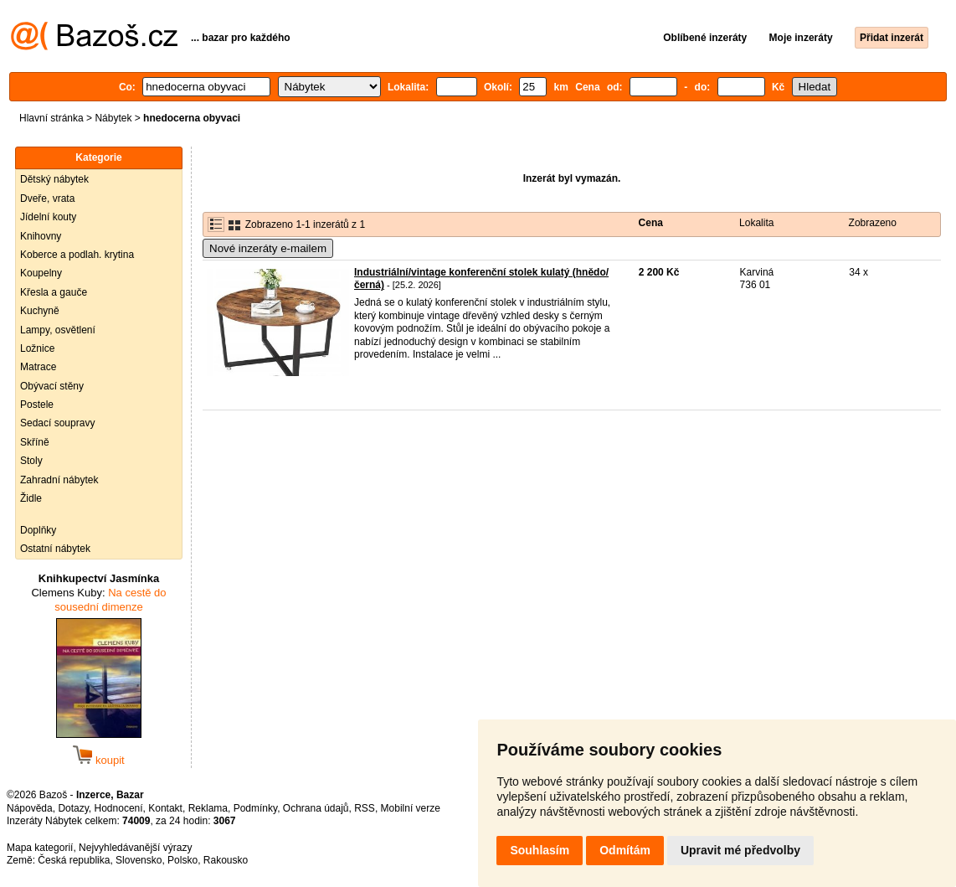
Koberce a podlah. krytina (77, 254)
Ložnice (37, 348)
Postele (37, 404)
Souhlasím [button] (539, 850)
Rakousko (225, 860)
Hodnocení (119, 808)
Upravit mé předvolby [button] (740, 850)
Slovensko (139, 860)
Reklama (208, 808)
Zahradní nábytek (59, 480)
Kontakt (165, 808)
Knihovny (40, 236)
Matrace (38, 367)
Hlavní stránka (51, 118)
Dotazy (73, 808)
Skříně (34, 442)
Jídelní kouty (48, 217)
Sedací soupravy (57, 423)
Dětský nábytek (54, 179)
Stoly (31, 461)
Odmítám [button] (624, 850)
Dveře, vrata (47, 198)
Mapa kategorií (40, 847)
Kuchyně (39, 311)
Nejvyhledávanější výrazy (135, 847)
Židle (31, 498)
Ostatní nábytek (55, 548)
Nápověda (30, 808)
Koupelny (41, 273)
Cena (651, 223)
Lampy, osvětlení (57, 330)
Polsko (182, 860)
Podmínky (255, 808)
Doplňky (38, 530)
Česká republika (74, 860)
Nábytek (113, 118)
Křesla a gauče (53, 292)
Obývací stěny (52, 386)
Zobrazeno (873, 223)
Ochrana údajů (316, 808)
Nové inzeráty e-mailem (267, 248)
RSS (364, 808)
